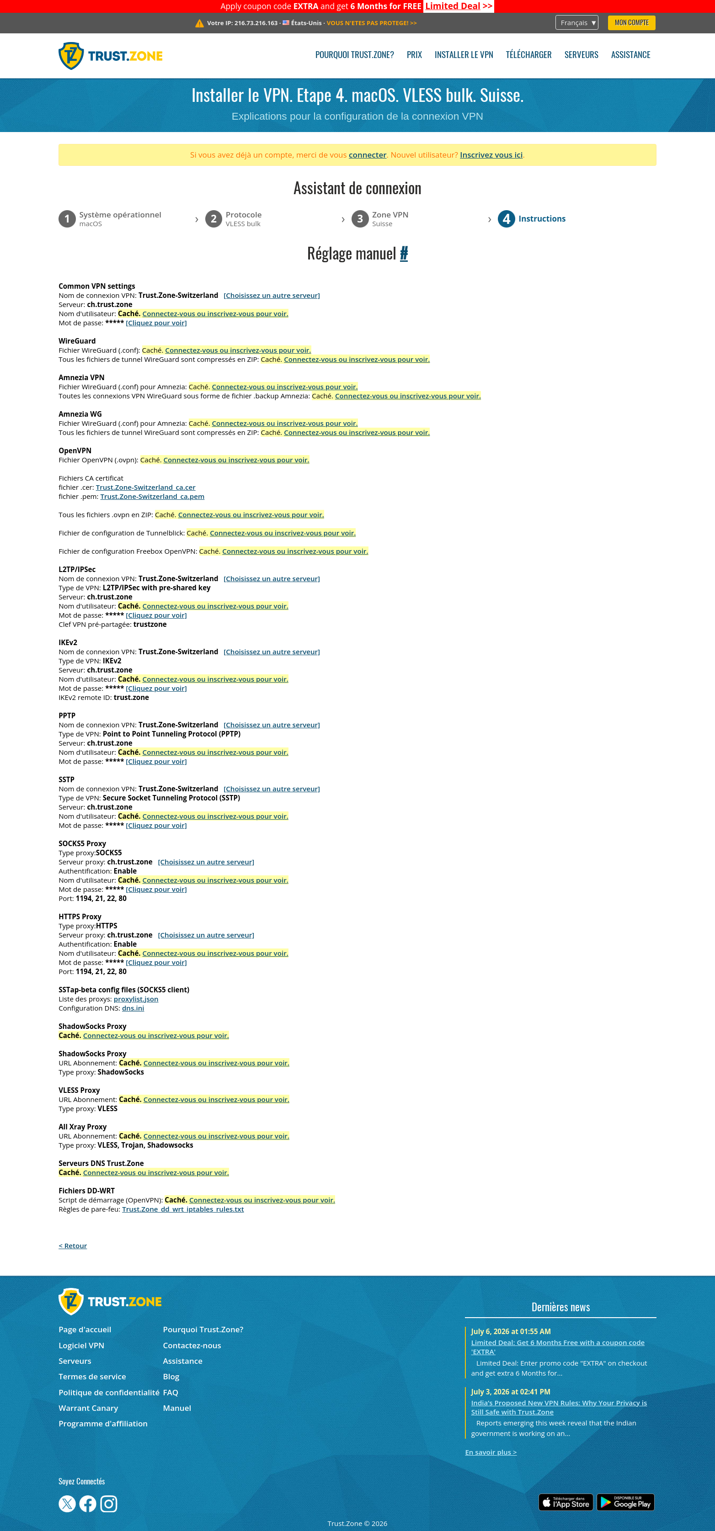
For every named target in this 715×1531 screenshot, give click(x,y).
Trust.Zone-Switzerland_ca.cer (146, 487)
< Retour (73, 1245)
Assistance (631, 55)
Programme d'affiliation (103, 1423)
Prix (414, 55)
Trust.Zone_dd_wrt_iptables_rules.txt (183, 1208)
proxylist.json (136, 998)
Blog (171, 1376)
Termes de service (92, 1376)
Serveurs (581, 55)
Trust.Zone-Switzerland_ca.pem (153, 496)
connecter (368, 154)
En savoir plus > (491, 1452)
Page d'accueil (85, 1329)
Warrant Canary (88, 1408)
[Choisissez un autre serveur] (272, 295)
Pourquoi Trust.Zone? (354, 55)
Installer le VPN (464, 55)
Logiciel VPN (81, 1345)
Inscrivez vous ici (491, 154)
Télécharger (529, 55)
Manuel (177, 1408)
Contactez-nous (192, 1345)
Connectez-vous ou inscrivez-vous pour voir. (215, 313)
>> (459, 6)
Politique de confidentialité (109, 1392)
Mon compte (632, 23)
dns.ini (133, 1007)
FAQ (171, 1392)
